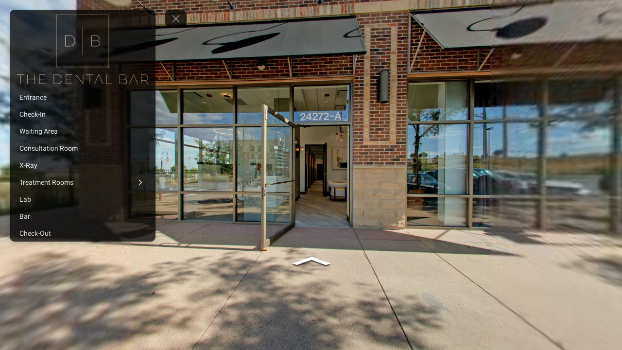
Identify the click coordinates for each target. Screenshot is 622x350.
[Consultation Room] (83, 148)
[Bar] (83, 216)
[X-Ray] (83, 165)
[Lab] (83, 199)
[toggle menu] (176, 18)
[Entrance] (83, 97)
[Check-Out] (83, 233)
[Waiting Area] (83, 131)
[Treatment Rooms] (83, 182)
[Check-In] (83, 114)
